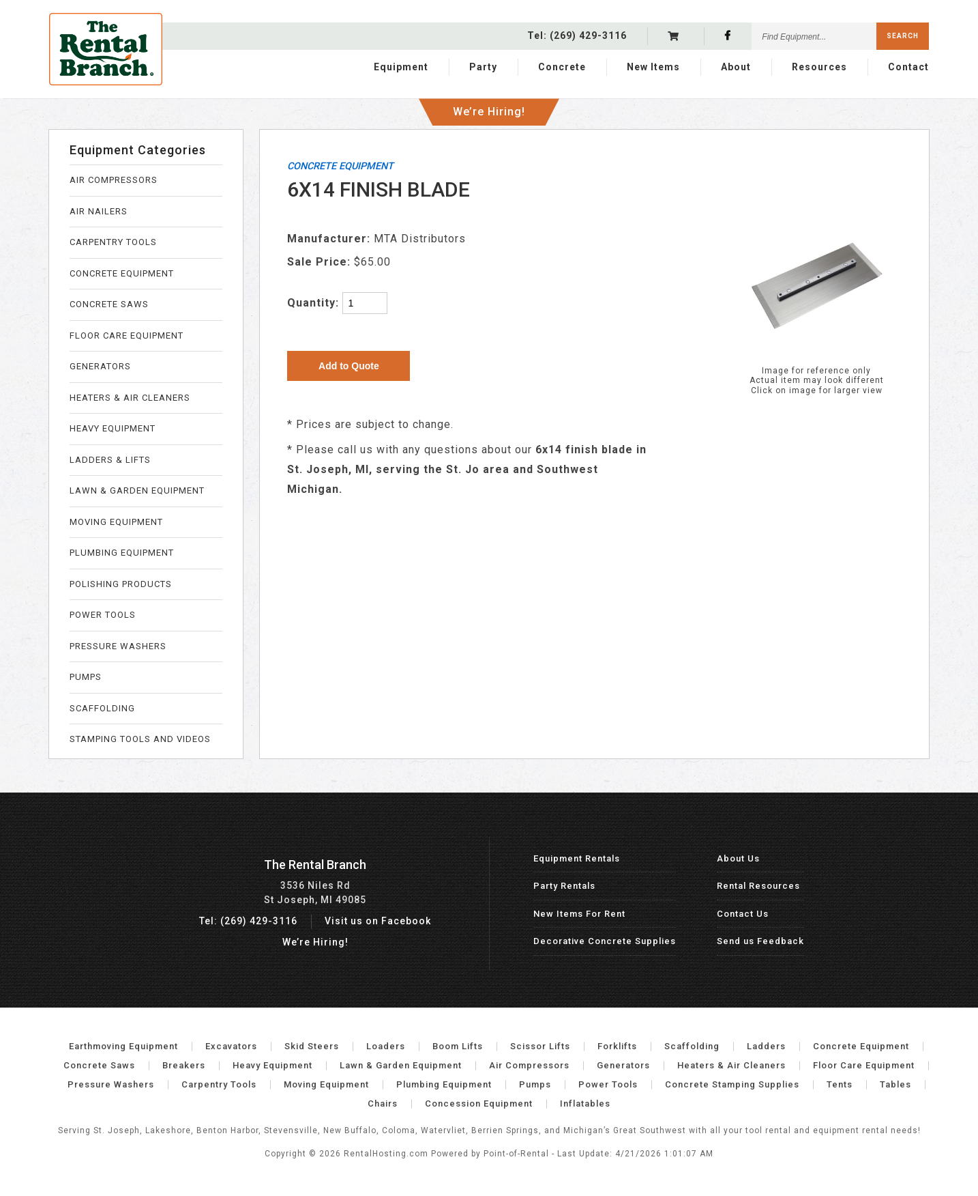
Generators (623, 1065)
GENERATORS (100, 366)
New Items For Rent (579, 914)
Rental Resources (758, 886)
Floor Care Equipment (864, 1065)
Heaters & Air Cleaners (731, 1065)
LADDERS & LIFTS (110, 460)
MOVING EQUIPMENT (116, 522)
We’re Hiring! (489, 108)
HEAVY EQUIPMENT (112, 428)
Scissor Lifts (540, 1046)
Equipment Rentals (576, 858)
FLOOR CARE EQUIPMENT (126, 335)
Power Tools (608, 1084)
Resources (819, 66)
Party (483, 66)
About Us (738, 858)
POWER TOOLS (103, 615)
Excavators (231, 1046)
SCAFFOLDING (102, 708)
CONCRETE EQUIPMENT (122, 273)
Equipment (401, 66)
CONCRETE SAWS (109, 304)
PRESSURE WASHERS (118, 646)
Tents (840, 1084)
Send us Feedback (760, 941)
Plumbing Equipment (444, 1084)
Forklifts (617, 1046)
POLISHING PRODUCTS (121, 584)
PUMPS (86, 677)
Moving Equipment (326, 1084)
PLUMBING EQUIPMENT (122, 552)
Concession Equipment (479, 1103)
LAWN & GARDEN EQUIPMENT (137, 490)
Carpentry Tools (218, 1084)
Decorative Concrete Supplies (604, 941)
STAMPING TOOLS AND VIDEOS (140, 739)
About (736, 66)
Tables (895, 1084)
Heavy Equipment (272, 1065)
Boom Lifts (457, 1046)
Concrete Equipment (861, 1046)
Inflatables (585, 1103)
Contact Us (743, 914)
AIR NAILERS (99, 211)
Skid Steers (311, 1046)
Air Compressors (529, 1065)
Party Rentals (564, 886)
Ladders (766, 1046)
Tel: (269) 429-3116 (248, 920)
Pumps (535, 1084)
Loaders (385, 1046)
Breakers (183, 1065)
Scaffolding (692, 1046)
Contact (908, 66)
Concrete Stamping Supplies (732, 1084)
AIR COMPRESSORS (114, 180)
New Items (653, 66)
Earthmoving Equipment (123, 1046)
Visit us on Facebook (378, 920)
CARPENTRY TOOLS (113, 242)
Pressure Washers (111, 1084)
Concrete (562, 66)
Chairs (383, 1103)
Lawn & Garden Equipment (401, 1065)
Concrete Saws (99, 1065)
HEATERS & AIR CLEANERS (130, 398)
